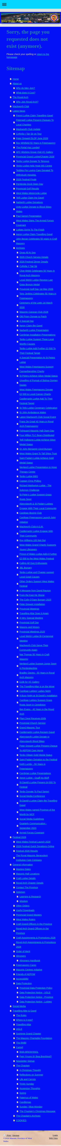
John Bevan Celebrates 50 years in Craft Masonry (36, 241)
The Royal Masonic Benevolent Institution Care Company (32, 857)
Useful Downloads (25, 910)
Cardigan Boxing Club (31, 513)
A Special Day (27, 321)
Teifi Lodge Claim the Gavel (30, 197)
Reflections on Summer (31, 1074)
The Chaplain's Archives (28, 1116)
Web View (53, 1138)
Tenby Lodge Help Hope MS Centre (34, 165)
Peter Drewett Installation (32, 604)
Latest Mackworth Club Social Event (38, 417)
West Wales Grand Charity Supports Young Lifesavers (38, 547)
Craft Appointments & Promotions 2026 (35, 937)
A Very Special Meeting (31, 618)
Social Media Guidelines (32, 819)
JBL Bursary (26, 567)
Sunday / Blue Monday (31, 1106)
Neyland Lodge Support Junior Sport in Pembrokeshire (38, 665)
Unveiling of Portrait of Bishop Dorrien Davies (39, 382)
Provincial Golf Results (27, 188)
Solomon (20, 892)
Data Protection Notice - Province (36, 997)
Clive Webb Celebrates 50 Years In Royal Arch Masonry (37, 273)
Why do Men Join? (25, 88)
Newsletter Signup (25, 1061)
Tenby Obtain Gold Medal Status (36, 755)
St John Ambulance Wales (33, 412)
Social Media (19, 1006)
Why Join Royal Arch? (27, 101)
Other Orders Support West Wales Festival (37, 583)
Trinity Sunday (27, 1084)
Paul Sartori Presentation (28, 216)
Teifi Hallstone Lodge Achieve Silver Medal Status (38, 442)
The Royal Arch (20, 97)
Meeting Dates (23, 869)
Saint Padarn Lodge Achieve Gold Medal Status (37, 460)
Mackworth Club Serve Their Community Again (34, 647)
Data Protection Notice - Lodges (36, 1001)
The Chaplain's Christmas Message (37, 1111)
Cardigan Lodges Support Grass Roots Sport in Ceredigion (36, 702)
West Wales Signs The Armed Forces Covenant (35, 222)
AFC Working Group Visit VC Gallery (34, 152)
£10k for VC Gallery (29, 682)
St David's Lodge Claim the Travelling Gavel (38, 803)
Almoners (21, 956)
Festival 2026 (19, 837)
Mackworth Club (21, 106)
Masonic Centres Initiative (29, 969)
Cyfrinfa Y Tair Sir (28, 266)
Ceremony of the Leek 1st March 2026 (36, 305)
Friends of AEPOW (25, 974)
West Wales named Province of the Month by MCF (37, 812)
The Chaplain (23, 1065)
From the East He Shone (32, 595)
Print (7, 1135)
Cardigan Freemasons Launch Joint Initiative (38, 519)
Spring (23, 1093)
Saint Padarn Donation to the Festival (38, 759)
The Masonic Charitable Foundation (34, 1038)
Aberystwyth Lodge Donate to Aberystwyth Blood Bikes (34, 739)
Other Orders (22, 905)
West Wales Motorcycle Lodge (31, 193)
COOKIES (21, 1120)
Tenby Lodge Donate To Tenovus (32, 161)
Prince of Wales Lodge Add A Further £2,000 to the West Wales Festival (38, 556)
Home (16, 79)
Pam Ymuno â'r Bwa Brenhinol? (36, 1056)
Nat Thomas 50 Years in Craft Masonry (34, 656)
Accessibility (22, 978)
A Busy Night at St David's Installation (38, 695)
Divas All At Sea (28, 252)
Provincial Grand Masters (29, 915)
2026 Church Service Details (34, 257)
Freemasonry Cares (26, 965)
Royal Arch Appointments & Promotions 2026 (36, 944)
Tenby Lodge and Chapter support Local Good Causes (37, 574)
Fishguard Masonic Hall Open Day (37, 430)
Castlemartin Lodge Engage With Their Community (36, 533)
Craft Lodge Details (26, 878)
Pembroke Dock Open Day (29, 184)
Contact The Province (27, 887)
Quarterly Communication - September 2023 (33, 825)
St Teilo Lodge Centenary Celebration (38, 408)
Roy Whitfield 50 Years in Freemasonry (35, 143)
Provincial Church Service (33, 723)
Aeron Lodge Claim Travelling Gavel (34, 234)
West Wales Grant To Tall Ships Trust (38, 453)
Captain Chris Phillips (30, 481)
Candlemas (25, 1102)
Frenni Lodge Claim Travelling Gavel (34, 115)
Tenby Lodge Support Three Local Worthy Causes (37, 341)
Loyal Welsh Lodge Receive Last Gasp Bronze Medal (36, 282)
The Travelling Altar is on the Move (37, 686)
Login (55, 1135)
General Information (23, 864)
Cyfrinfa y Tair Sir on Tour (29, 133)
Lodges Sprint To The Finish (30, 229)
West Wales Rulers (25, 919)
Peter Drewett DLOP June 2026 (32, 138)
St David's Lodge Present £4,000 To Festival (38, 784)
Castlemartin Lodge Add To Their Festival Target (36, 401)
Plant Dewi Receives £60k (33, 718)
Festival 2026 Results (27, 851)
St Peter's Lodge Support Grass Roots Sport (36, 496)
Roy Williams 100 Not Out (33, 540)
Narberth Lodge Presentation (34, 330)
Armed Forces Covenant (32, 832)
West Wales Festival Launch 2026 (33, 841)
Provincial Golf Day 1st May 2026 (36, 289)
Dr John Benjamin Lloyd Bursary (36, 449)
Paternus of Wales (29, 1097)
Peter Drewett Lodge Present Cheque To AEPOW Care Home (38, 748)
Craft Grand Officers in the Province (34, 924)
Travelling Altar (23, 1024)
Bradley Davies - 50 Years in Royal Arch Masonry (37, 675)
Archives (20, 248)
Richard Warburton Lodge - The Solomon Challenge (35, 487)
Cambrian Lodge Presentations (35, 773)
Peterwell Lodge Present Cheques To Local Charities (35, 122)
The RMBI (21, 1042)
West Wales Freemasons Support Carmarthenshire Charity (37, 369)
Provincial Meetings (29, 609)
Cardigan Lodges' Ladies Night (35, 691)
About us (17, 83)
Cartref (19, 1047)
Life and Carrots (28, 1079)
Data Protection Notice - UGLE (35, 992)
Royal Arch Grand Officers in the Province (32, 930)
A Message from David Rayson (35, 590)
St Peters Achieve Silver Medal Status (39, 376)
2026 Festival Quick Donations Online (35, 846)
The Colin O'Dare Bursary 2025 (35, 599)
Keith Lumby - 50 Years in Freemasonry (33, 766)
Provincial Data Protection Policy (36, 988)
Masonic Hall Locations (28, 873)
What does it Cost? (25, 92)
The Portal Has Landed (28, 147)
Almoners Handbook (30, 960)
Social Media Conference (32, 796)
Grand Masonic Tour (30, 727)
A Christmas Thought (30, 1070)
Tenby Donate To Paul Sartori (34, 791)
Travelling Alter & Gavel (24, 1010)
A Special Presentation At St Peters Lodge (37, 359)
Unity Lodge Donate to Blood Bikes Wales (33, 209)
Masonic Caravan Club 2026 (34, 312)
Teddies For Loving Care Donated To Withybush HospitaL (34, 172)
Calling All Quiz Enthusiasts (33, 563)
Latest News (19, 111)
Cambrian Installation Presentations (37, 334)
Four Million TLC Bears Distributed (37, 435)
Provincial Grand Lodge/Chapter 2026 (35, 156)
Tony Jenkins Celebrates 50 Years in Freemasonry (38, 296)
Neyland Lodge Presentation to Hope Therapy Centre (38, 469)
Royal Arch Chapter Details (29, 883)
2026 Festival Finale (26, 179)
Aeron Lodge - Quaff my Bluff (34, 778)
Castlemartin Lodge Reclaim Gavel (37, 732)
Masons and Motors (30, 627)
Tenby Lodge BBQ (29, 476)
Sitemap (15, 1135)
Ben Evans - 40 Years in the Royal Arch (37, 711)
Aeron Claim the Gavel (31, 325)
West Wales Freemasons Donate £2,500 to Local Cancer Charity (36, 391)
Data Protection (24, 983)
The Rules (21, 1015)
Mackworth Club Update (28, 129)
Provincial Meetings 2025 (32, 631)
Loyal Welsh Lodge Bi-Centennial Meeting (36, 638)
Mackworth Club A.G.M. (31, 526)
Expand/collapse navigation (30, 4)
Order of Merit (23, 951)
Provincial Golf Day (29, 622)
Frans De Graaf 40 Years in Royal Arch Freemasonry (37, 423)
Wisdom (24, 901)
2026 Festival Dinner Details (34, 261)
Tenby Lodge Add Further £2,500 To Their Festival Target (38, 350)
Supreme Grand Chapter (28, 1033)
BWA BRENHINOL (29, 1052)
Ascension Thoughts (30, 1088)
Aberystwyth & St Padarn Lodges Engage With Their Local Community (38, 506)
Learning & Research (30, 896)
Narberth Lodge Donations (29, 202)
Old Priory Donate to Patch (33, 316)
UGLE (19, 1029)
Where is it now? (24, 1020)
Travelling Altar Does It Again (34, 613)
